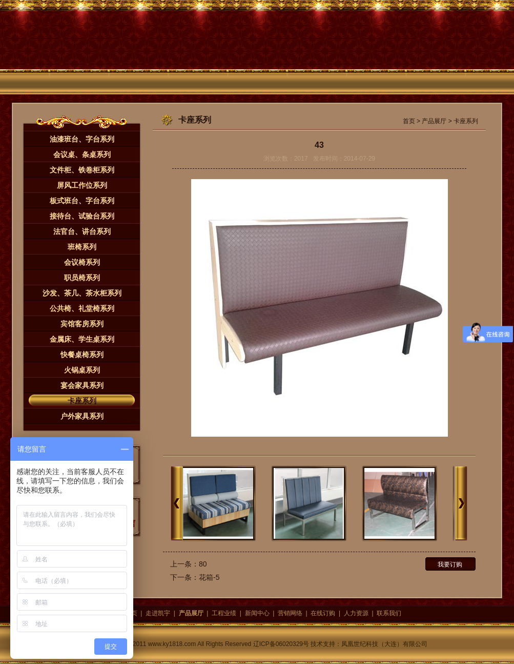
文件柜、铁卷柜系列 (82, 170)
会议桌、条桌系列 (82, 154)
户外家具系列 (82, 416)
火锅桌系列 (82, 370)
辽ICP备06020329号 (281, 644)
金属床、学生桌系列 (82, 339)
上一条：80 (188, 564)
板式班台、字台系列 (82, 201)
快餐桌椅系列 (82, 354)
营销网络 (290, 613)
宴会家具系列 (82, 385)
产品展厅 (434, 121)
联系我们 (389, 613)
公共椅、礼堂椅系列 (82, 308)
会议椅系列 (82, 262)
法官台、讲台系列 (82, 231)
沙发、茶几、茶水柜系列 (82, 293)
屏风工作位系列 (82, 185)
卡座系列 (82, 401)
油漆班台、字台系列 (82, 139)
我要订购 (450, 564)
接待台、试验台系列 (82, 216)
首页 (409, 121)
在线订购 (323, 613)
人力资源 (356, 613)
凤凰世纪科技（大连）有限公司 (384, 644)
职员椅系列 (82, 278)
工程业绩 (224, 613)
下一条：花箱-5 (194, 577)
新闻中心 (257, 613)
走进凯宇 (158, 613)
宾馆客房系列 (82, 324)
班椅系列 (82, 247)
